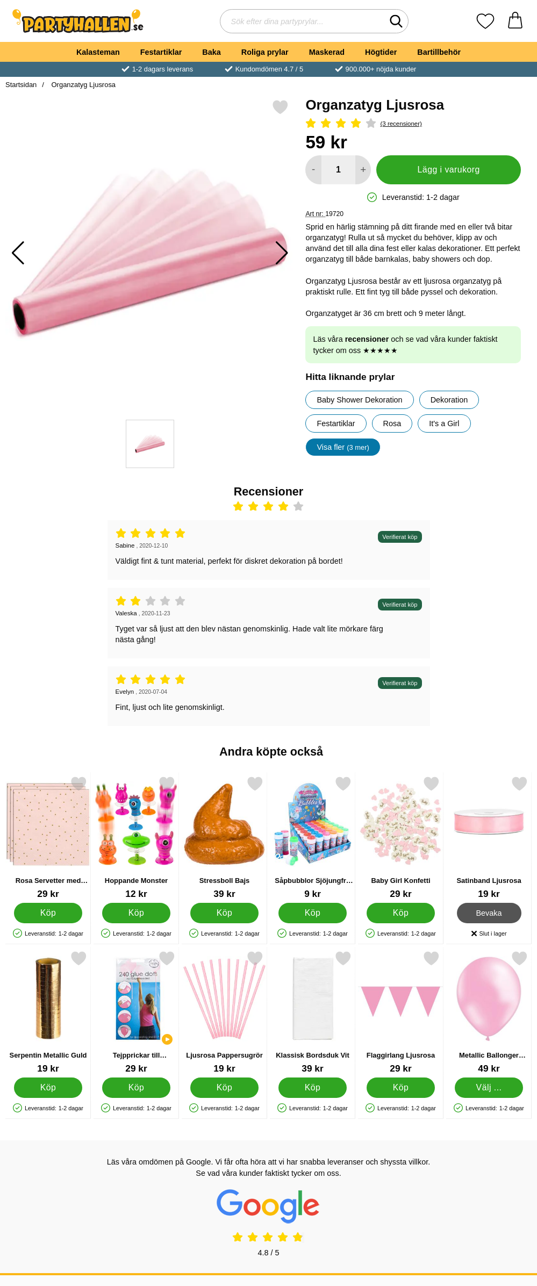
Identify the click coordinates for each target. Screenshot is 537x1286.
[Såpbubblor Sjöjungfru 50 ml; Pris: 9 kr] (312, 837)
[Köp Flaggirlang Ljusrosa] (401, 1087)
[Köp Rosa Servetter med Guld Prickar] (48, 913)
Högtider (381, 52)
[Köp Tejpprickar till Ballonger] (136, 1087)
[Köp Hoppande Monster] (136, 913)
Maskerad (327, 52)
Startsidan (21, 85)
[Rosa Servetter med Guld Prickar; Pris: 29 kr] (48, 837)
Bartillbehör (439, 52)
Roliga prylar (265, 52)
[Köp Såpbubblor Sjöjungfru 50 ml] (312, 913)
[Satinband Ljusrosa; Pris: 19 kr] (489, 837)
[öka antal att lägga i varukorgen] (363, 169)
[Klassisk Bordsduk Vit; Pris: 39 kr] (312, 1012)
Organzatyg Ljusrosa (82, 85)
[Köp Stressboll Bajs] (224, 913)
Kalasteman (98, 52)
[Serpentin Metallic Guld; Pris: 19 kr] (48, 1012)
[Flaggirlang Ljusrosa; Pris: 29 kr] (400, 1012)
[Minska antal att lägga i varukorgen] (313, 169)
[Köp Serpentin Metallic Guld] (48, 1087)
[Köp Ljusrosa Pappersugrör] (224, 1087)
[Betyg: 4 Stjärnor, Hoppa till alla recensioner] (413, 124)
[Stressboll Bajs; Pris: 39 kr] (224, 837)
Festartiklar (161, 52)
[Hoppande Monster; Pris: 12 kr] (136, 837)
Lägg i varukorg (449, 169)
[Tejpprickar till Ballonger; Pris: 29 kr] (136, 1012)
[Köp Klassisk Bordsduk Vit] (312, 1087)
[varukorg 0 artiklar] (515, 21)
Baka (211, 52)
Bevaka (489, 913)
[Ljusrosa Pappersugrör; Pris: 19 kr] (224, 1012)
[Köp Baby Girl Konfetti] (401, 913)
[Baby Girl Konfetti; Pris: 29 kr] (400, 837)
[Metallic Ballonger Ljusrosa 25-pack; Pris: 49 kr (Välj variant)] (489, 1012)
